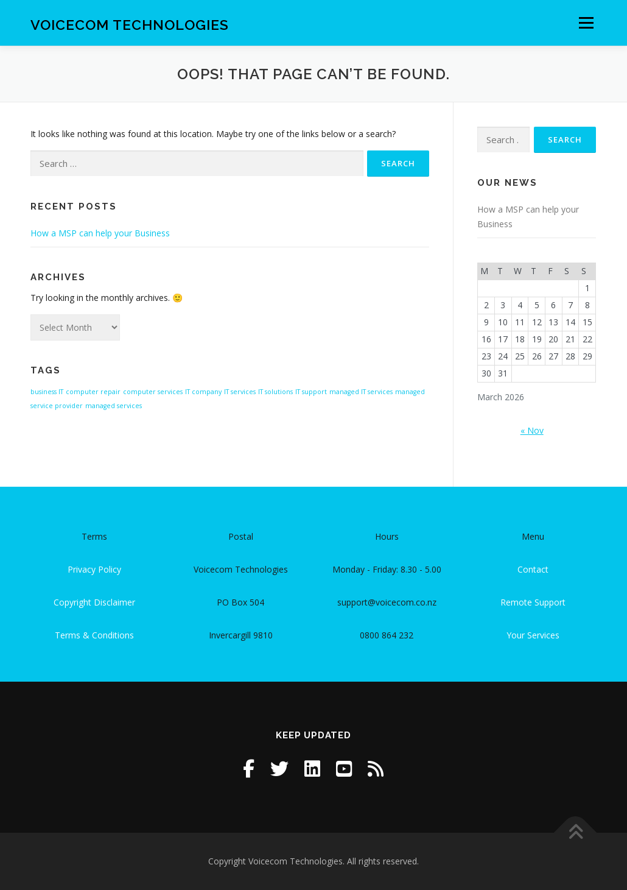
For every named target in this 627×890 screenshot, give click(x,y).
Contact (532, 569)
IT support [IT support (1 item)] (311, 391)
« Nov (532, 430)
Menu (586, 23)
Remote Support (533, 602)
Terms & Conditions (94, 635)
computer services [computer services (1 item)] (153, 391)
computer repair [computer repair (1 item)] (93, 391)
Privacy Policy (94, 569)
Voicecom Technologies (129, 24)
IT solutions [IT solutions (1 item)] (275, 391)
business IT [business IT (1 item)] (46, 391)
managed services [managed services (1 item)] (113, 405)
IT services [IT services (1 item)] (240, 391)
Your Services (532, 635)
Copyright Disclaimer (94, 602)
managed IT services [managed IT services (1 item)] (361, 391)
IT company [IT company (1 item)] (203, 391)
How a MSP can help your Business (100, 233)
